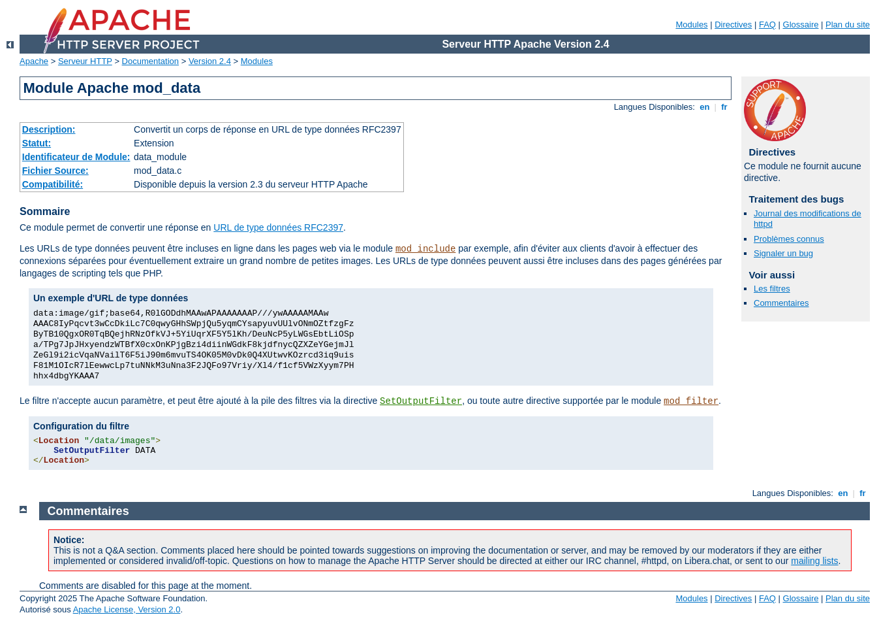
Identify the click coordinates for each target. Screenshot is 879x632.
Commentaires (781, 303)
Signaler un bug (783, 253)
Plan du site (847, 24)
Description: (49, 129)
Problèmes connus (789, 239)
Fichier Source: (55, 170)
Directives (733, 24)
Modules (691, 24)
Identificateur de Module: (76, 157)
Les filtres (772, 288)
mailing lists (814, 561)
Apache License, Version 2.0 (127, 609)
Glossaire (801, 24)
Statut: (36, 143)
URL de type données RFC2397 (278, 227)
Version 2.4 (210, 61)
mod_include (425, 249)
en (705, 107)
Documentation (150, 61)
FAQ (767, 24)
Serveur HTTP (85, 61)
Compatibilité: (52, 184)
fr (724, 107)
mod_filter (691, 401)
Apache (34, 61)
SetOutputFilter (421, 401)
